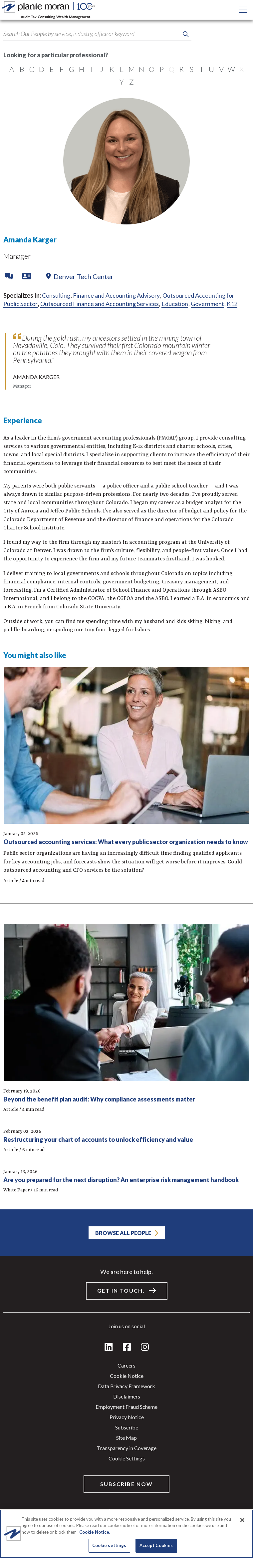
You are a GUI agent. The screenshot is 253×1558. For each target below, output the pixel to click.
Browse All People (123, 1233)
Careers (126, 1365)
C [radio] (31, 69)
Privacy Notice (127, 1417)
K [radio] (111, 69)
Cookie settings (127, 1458)
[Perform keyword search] (186, 34)
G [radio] (71, 69)
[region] (126, 1533)
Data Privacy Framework (126, 1386)
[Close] (242, 1520)
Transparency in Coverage (126, 1448)
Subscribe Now (126, 1484)
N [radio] (141, 69)
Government (207, 303)
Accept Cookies (156, 1545)
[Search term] (97, 34)
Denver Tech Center (84, 276)
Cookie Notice (126, 1376)
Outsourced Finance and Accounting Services (99, 303)
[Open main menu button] (243, 10)
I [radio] (92, 69)
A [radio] (11, 69)
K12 (232, 303)
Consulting (56, 295)
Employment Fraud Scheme (126, 1406)
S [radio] (191, 69)
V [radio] (221, 69)
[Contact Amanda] (9, 276)
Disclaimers (126, 1396)
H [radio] (81, 69)
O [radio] (151, 69)
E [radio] (52, 69)
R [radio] (181, 69)
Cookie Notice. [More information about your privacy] (94, 1532)
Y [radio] (122, 81)
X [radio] (241, 69)
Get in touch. (121, 1290)
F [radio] (62, 69)
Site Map (126, 1437)
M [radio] (131, 69)
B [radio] (22, 69)
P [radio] (161, 69)
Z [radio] (131, 81)
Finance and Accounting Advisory (116, 295)
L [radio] (122, 69)
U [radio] (211, 69)
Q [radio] (171, 69)
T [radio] (201, 69)
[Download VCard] (26, 276)
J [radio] (101, 69)
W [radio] (231, 69)
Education (174, 303)
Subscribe (126, 1427)
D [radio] (41, 69)
